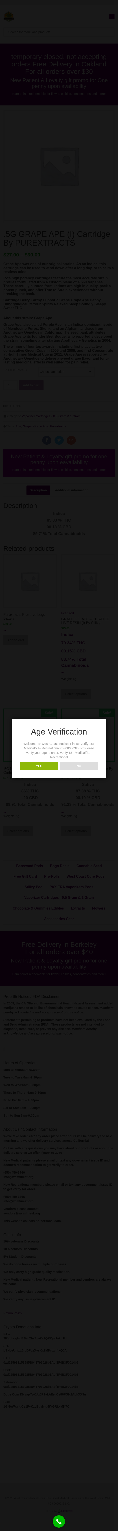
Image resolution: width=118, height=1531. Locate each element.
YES (39, 766)
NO (78, 766)
